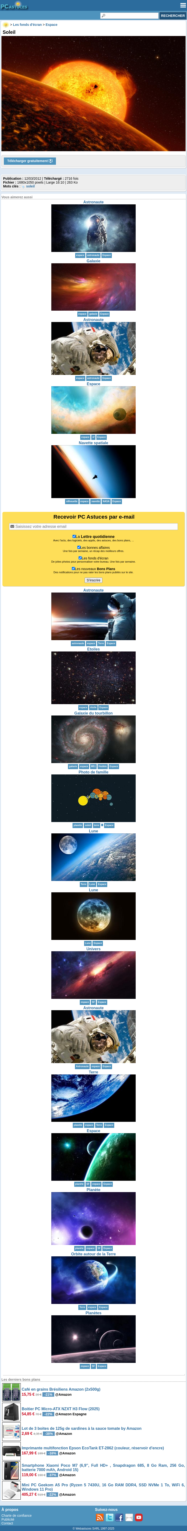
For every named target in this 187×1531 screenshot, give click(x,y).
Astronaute (93, 202)
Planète (93, 1190)
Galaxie (93, 261)
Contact (7, 1523)
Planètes (93, 1313)
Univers (94, 949)
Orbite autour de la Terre (93, 1254)
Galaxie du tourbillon (93, 713)
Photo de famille (93, 772)
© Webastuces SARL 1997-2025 (93, 1528)
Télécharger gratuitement (30, 161)
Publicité (7, 1519)
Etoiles (93, 649)
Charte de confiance (16, 1515)
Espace (106, 255)
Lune (93, 831)
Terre (93, 1072)
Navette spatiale (93, 443)
